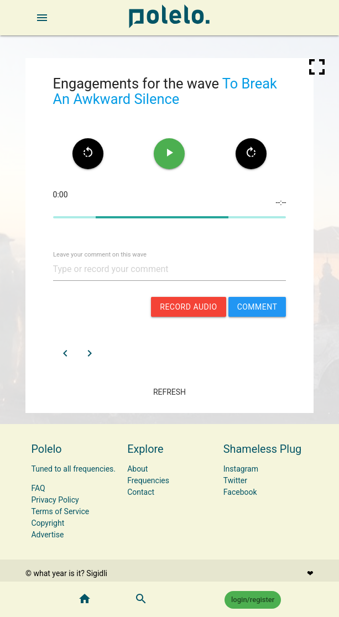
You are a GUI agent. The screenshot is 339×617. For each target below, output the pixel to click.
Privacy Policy (55, 499)
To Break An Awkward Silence (165, 91)
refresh (169, 392)
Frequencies (148, 480)
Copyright (47, 523)
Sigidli (96, 573)
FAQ (38, 488)
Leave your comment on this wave (100, 254)
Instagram (240, 468)
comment (257, 306)
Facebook (240, 492)
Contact (140, 492)
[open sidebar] (42, 17)
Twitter (235, 480)
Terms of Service (60, 511)
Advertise (47, 534)
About (137, 468)
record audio (188, 306)
